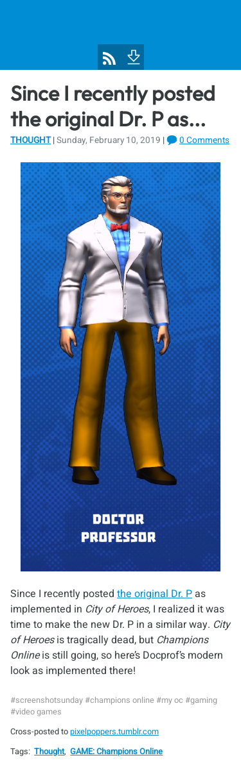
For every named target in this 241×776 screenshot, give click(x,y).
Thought (30, 140)
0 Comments (204, 140)
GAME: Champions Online (116, 751)
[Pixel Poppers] (120, 35)
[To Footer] (132, 55)
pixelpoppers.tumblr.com (114, 732)
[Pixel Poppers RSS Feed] (109, 58)
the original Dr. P (154, 594)
